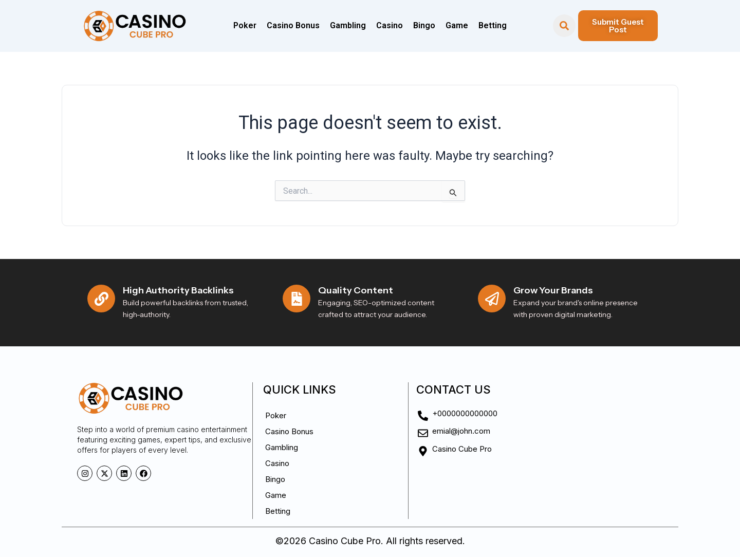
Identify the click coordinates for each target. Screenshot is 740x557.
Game (457, 25)
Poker (244, 25)
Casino (389, 25)
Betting (492, 25)
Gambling (348, 25)
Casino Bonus (293, 25)
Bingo (424, 25)
